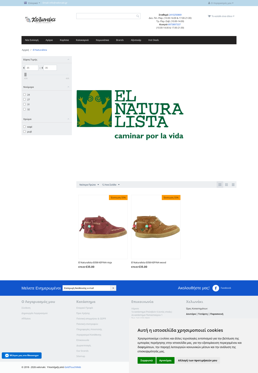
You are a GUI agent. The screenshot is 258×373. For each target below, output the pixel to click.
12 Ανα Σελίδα (111, 185)
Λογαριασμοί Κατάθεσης (88, 334)
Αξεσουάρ (136, 40)
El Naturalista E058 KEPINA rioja (95, 262)
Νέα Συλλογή (32, 40)
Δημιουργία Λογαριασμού (35, 313)
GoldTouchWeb (72, 367)
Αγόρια (49, 40)
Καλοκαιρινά (82, 40)
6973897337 (174, 24)
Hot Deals (153, 40)
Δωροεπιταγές (83, 345)
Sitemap (80, 356)
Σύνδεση (26, 307)
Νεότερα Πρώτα (89, 185)
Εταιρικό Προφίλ (84, 307)
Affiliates (26, 318)
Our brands (82, 350)
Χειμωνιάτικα (102, 40)
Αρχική (25, 49)
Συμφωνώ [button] (146, 360)
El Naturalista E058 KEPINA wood (148, 262)
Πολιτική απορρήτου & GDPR (91, 318)
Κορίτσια (64, 40)
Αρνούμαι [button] (165, 360)
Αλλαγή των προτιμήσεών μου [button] (197, 360)
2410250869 (175, 14)
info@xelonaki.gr (58, 2)
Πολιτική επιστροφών (87, 324)
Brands (120, 40)
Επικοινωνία (82, 340)
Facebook (221, 288)
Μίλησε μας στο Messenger (22, 355)
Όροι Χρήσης (83, 313)
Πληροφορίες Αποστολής (89, 329)
